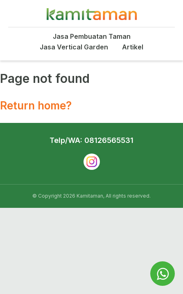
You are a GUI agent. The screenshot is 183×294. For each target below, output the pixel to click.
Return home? (36, 105)
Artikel (132, 47)
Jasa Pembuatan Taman (92, 36)
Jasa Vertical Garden (74, 47)
